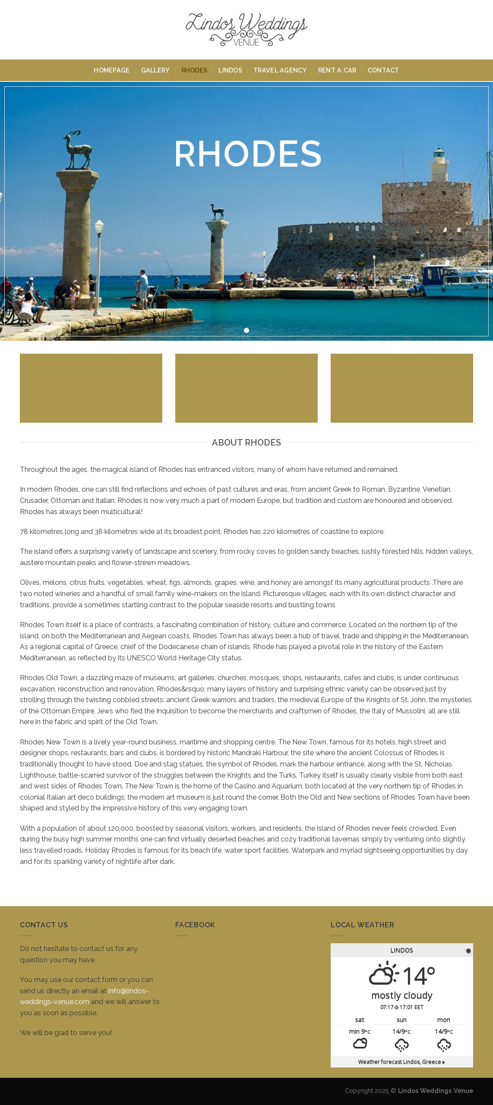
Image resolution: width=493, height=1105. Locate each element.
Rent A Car (337, 57)
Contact (383, 57)
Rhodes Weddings (34, 1082)
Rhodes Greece (64, 1082)
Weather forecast (401, 1061)
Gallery (155, 57)
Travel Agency (280, 57)
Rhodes (194, 57)
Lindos (230, 57)
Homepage (112, 57)
